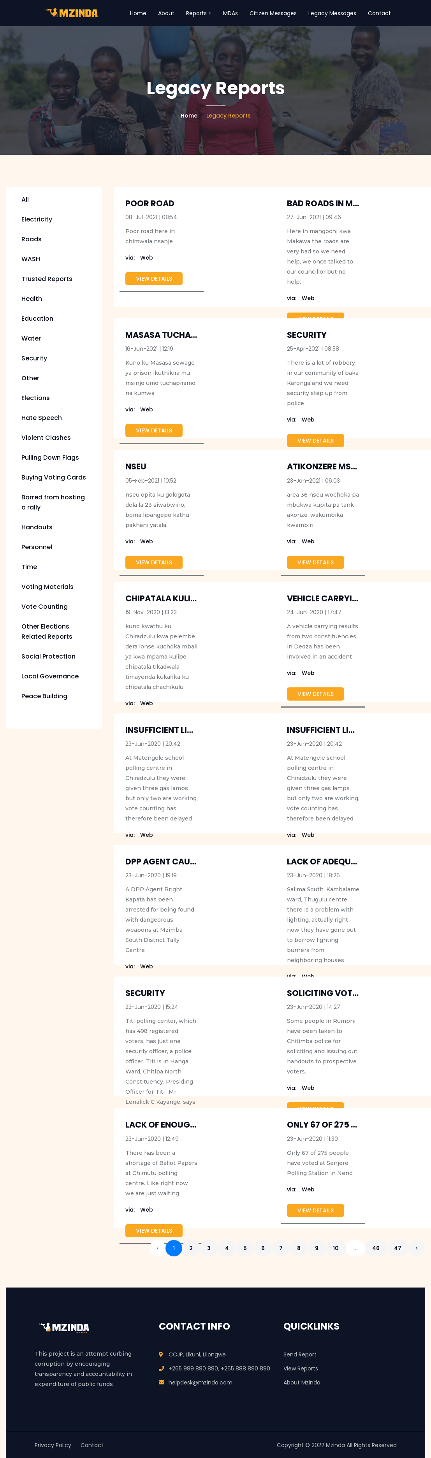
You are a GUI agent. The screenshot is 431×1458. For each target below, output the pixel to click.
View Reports (300, 1368)
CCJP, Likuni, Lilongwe (197, 1354)
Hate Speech (41, 417)
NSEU (135, 466)
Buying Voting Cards (53, 477)
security (307, 335)
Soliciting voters (327, 993)
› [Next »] (416, 1248)
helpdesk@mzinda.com (200, 1382)
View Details (154, 279)
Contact (379, 13)
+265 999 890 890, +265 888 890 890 (219, 1368)
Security (34, 358)
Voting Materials (47, 586)
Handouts (37, 527)
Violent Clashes (46, 437)
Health (31, 298)
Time (29, 566)
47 (397, 1248)
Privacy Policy (53, 1445)
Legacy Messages (332, 13)
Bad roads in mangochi (339, 203)
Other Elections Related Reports (46, 631)
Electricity (36, 219)
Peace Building (44, 696)
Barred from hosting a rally (53, 502)
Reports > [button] (198, 13)
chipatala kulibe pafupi (177, 598)
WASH (30, 259)
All (25, 199)
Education (37, 318)
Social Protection (48, 656)
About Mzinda (301, 1382)
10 (336, 1248)
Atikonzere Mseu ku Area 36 (347, 466)
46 (376, 1248)
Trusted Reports (46, 278)
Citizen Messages (273, 13)
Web (139, 258)
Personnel (36, 547)
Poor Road (149, 203)
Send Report (300, 1354)
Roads (31, 239)
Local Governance (50, 676)
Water (31, 338)
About (166, 13)
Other (30, 378)
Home (138, 13)
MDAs (230, 13)
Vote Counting (44, 606)
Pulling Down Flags (50, 457)
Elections (35, 397)
